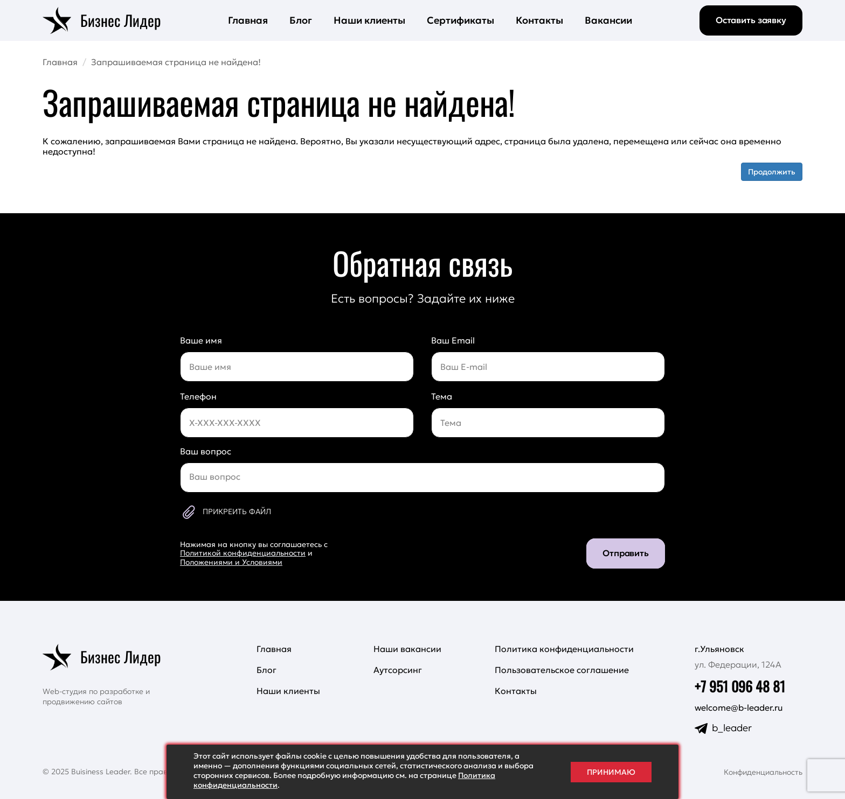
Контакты (539, 20)
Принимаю (611, 772)
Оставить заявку (751, 20)
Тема (441, 396)
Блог (300, 20)
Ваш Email (453, 340)
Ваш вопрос (205, 451)
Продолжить (771, 172)
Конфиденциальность (763, 772)
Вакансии (608, 20)
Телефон (198, 396)
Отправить (625, 553)
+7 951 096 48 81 (740, 686)
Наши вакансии (407, 648)
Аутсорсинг (397, 669)
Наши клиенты (369, 20)
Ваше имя (201, 340)
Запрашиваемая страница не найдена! (176, 62)
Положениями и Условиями (231, 562)
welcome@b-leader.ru (739, 708)
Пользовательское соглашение (562, 669)
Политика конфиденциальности (564, 648)
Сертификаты (460, 20)
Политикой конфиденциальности (243, 553)
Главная (248, 20)
